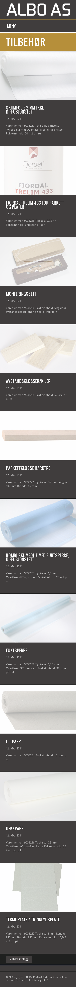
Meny (11, 26)
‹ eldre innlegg (19, 959)
